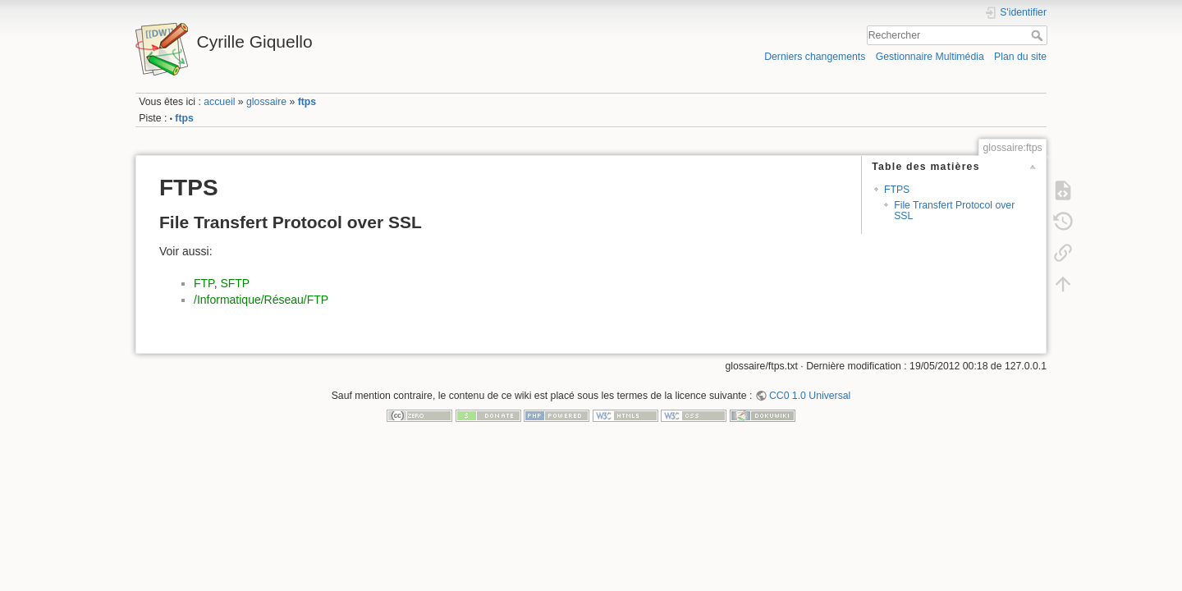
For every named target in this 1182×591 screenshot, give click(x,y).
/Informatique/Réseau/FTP (261, 299)
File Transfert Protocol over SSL (954, 210)
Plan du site (1020, 56)
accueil (219, 102)
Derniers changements (814, 56)
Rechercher (1039, 35)
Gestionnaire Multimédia (930, 56)
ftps (307, 102)
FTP (204, 283)
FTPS (896, 189)
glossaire (266, 102)
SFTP (235, 283)
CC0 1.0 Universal (809, 395)
